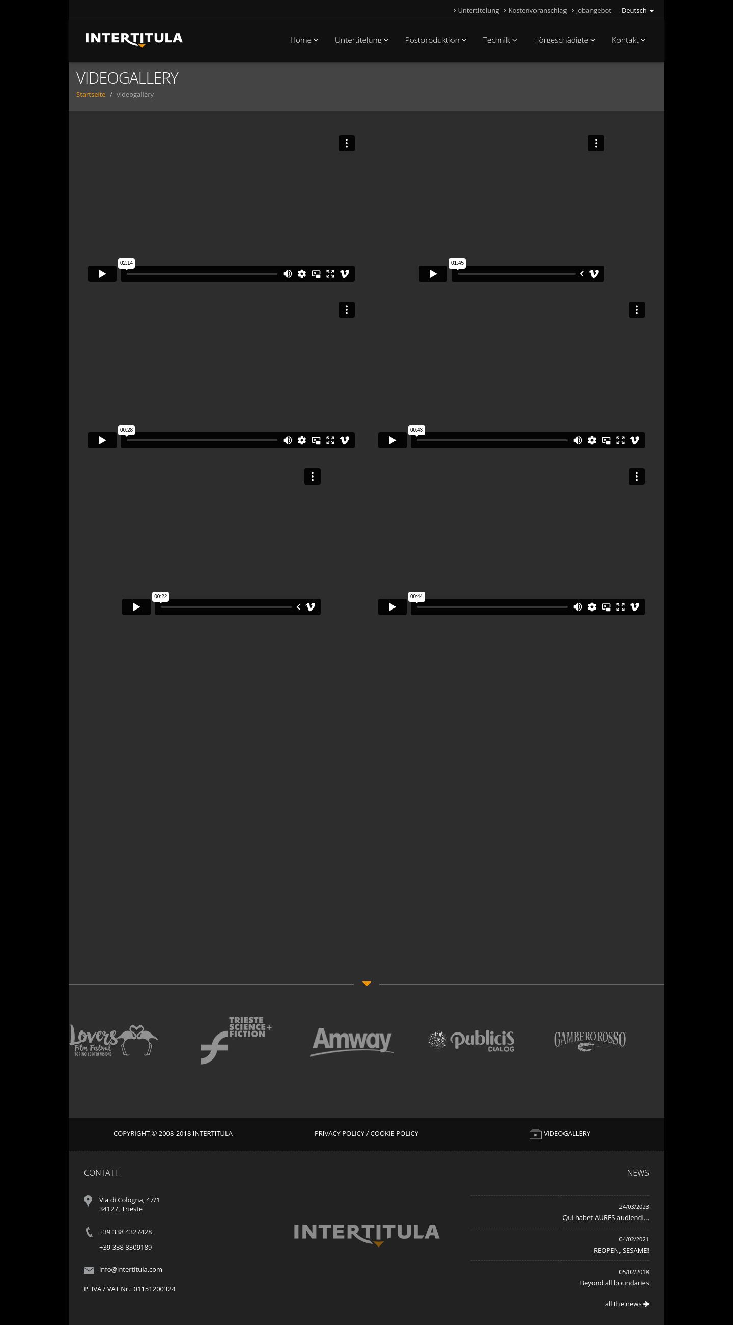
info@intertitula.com (130, 1269)
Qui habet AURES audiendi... (605, 1217)
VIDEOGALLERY (559, 1133)
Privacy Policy (339, 1133)
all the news (627, 1303)
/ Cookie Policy (392, 1133)
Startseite (91, 94)
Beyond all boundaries (614, 1282)
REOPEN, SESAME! (621, 1250)
